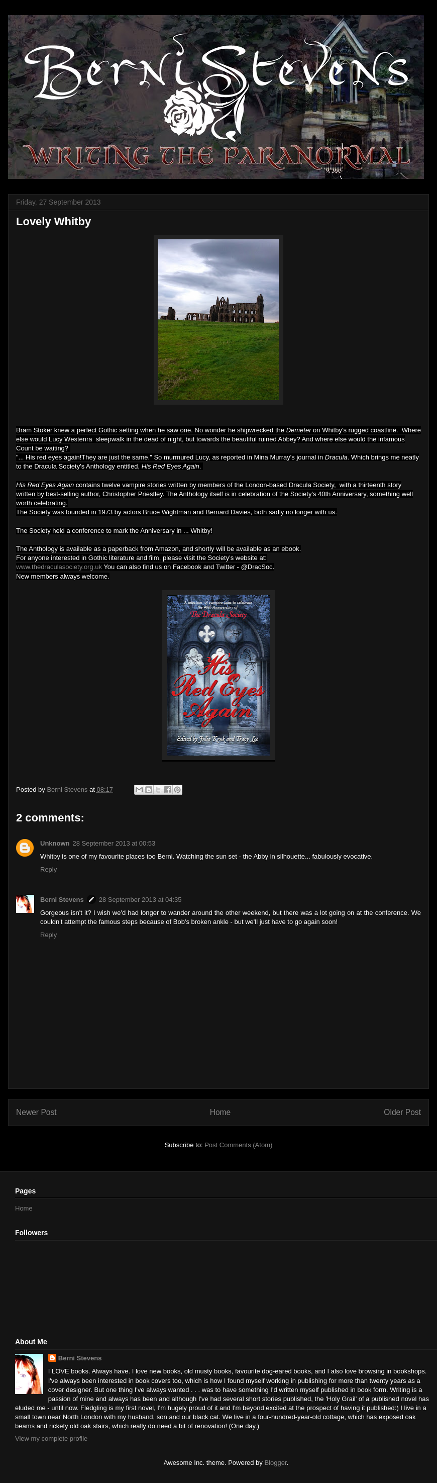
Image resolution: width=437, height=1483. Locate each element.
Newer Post (36, 1112)
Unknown (55, 843)
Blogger (275, 1462)
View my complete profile (51, 1438)
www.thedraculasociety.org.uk (59, 567)
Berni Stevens (62, 899)
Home (220, 1112)
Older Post (402, 1112)
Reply (48, 869)
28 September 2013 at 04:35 (140, 899)
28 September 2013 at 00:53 (114, 843)
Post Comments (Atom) (238, 1145)
